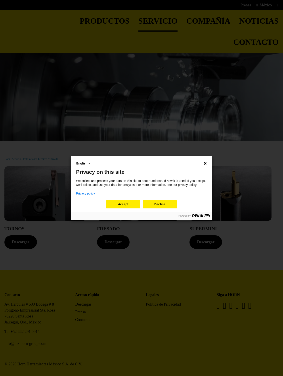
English (83, 163)
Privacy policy (85, 193)
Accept (123, 204)
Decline (159, 204)
